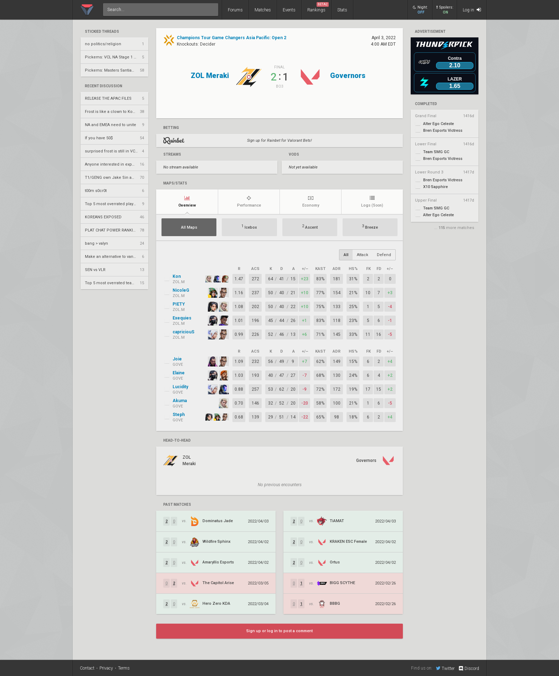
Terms (124, 668)
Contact (87, 668)
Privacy (106, 668)
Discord (468, 668)
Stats (342, 9)
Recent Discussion (103, 86)
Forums (235, 9)
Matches (263, 9)
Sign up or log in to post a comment (279, 631)
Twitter (445, 668)
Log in (472, 9)
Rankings (318, 7)
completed (426, 104)
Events (289, 9)
